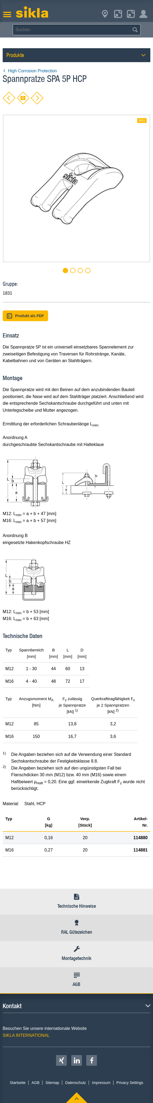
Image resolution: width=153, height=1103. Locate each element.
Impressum (101, 1083)
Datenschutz (75, 1083)
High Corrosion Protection (30, 71)
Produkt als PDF (25, 316)
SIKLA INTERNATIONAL (26, 1035)
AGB (36, 1083)
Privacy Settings (129, 1083)
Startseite (18, 1083)
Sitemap (52, 1083)
